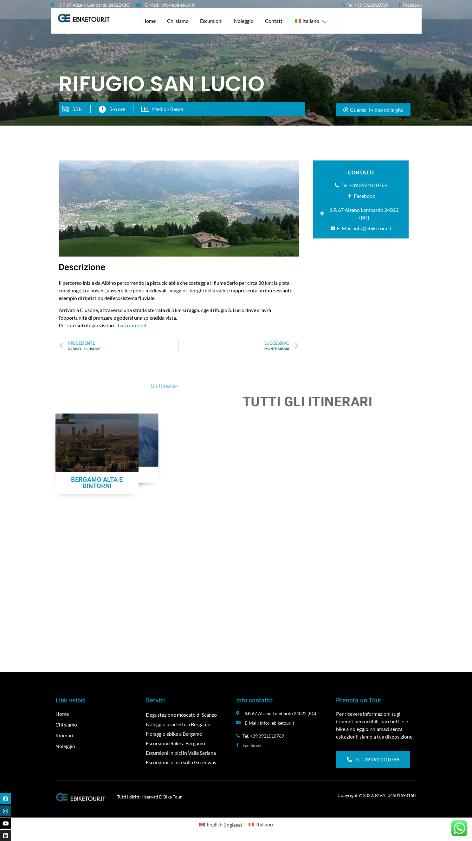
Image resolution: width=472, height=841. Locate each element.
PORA (96, 468)
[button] (373, 109)
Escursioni (211, 21)
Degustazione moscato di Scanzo (181, 715)
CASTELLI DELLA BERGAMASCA (189, 472)
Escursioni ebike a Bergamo (175, 743)
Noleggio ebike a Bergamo (174, 734)
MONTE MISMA (282, 468)
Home (149, 21)
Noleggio (244, 21)
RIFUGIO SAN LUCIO (375, 468)
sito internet (133, 325)
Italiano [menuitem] (264, 824)
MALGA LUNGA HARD (189, 548)
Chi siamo (178, 21)
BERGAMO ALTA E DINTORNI (97, 624)
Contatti (274, 21)
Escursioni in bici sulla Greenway (181, 762)
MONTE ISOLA (375, 548)
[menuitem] (311, 21)
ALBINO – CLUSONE (97, 548)
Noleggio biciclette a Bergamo (178, 724)
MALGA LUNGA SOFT (282, 548)
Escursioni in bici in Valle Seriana (181, 753)
